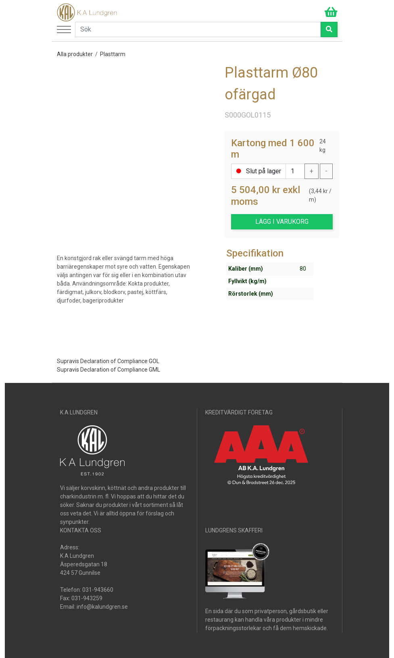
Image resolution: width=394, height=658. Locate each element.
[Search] (198, 29)
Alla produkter (75, 54)
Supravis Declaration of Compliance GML (108, 369)
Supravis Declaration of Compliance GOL (108, 361)
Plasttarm (112, 54)
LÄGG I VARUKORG (282, 221)
